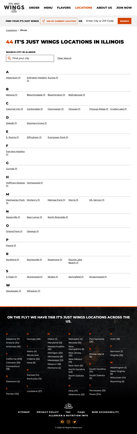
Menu (48, 7)
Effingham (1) (34, 137)
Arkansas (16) (13, 346)
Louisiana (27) (34, 391)
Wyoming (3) (117, 381)
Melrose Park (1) (56, 200)
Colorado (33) (13, 362)
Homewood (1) (35, 183)
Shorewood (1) (34, 277)
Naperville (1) (13, 217)
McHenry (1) (33, 200)
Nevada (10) (74, 342)
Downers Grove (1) (37, 123)
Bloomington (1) (56, 95)
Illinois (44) (33, 355)
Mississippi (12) (55, 360)
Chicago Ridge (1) (98, 109)
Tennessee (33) (97, 390)
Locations (83, 7)
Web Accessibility (105, 412)
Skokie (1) (53, 277)
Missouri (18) (54, 364)
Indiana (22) (33, 359)
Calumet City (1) (14, 109)
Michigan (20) (55, 353)
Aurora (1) (53, 77)
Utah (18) (115, 339)
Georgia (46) (33, 339)
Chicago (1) (74, 109)
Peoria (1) (11, 245)
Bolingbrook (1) (76, 95)
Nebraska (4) (75, 339)
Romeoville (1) (34, 259)
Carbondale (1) (35, 109)
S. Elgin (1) (11, 277)
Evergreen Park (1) (58, 137)
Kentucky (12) (34, 378)
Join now (124, 7)
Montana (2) (54, 368)
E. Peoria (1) (12, 137)
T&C (68, 412)
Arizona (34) (12, 342)
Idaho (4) (32, 351)
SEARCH (124, 21)
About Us (104, 7)
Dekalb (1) (11, 123)
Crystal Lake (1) (118, 109)
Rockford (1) (12, 259)
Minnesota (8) (55, 356)
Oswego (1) (33, 231)
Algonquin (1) (13, 77)
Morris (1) (73, 200)
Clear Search (64, 58)
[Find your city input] (32, 58)
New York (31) (75, 365)
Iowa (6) (31, 362)
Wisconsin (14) (118, 377)
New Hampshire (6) (76, 347)
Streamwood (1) (98, 277)
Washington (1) (118, 367)
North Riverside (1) (58, 217)
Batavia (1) (11, 95)
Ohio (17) (73, 390)
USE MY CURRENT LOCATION (59, 21)
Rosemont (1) (55, 259)
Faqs (81, 412)
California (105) (14, 359)
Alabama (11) (13, 339)
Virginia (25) (116, 355)
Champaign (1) (56, 109)
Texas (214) (95, 394)
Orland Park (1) (14, 231)
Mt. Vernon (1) (96, 200)
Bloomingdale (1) (36, 95)
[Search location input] (101, 21)
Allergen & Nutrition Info (68, 415)
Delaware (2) (13, 381)
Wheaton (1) (33, 291)
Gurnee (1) (11, 168)
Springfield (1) (75, 277)
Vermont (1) (116, 351)
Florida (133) (12, 393)
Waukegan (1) (13, 291)
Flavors (64, 7)
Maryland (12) (55, 342)
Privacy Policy (48, 412)
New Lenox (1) (34, 217)
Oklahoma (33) (76, 394)
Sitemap (24, 412)
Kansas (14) (33, 375)
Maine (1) (52, 339)
